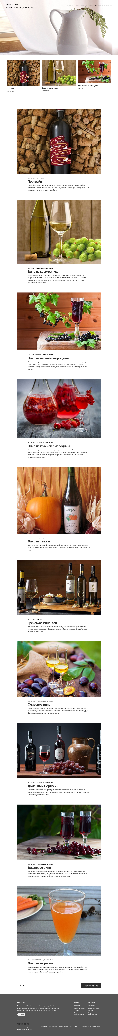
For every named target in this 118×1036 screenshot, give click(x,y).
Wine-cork (12, 4)
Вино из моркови (40, 963)
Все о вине (40, 178)
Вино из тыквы (39, 541)
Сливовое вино (39, 704)
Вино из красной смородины (49, 446)
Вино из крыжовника (50, 88)
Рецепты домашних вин (44, 268)
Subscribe (21, 1014)
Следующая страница (90, 985)
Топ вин (39, 619)
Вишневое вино (39, 867)
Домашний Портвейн (43, 786)
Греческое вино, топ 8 (43, 623)
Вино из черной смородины (88, 86)
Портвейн (10, 88)
